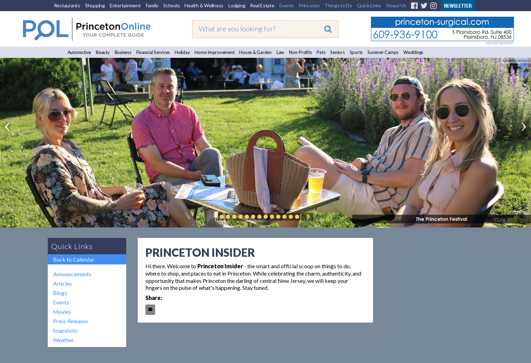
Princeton (309, 5)
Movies (62, 311)
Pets (321, 52)
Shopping (95, 5)
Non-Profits (300, 52)
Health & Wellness (203, 5)
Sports (356, 52)
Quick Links (369, 5)
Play (307, 217)
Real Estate (262, 5)
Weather (63, 340)
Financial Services (153, 52)
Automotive (79, 52)
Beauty (103, 52)
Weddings (413, 52)
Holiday (182, 52)
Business (123, 52)
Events (286, 5)
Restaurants (67, 5)
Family (152, 5)
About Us (396, 5)
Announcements (72, 274)
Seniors (337, 52)
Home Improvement (214, 52)
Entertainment (125, 5)
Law (280, 52)
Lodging (236, 5)
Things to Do (338, 5)
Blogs (60, 292)
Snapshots (65, 330)
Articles (62, 283)
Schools (171, 5)
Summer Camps (383, 52)
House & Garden (255, 52)
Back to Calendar (73, 259)
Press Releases (70, 321)
